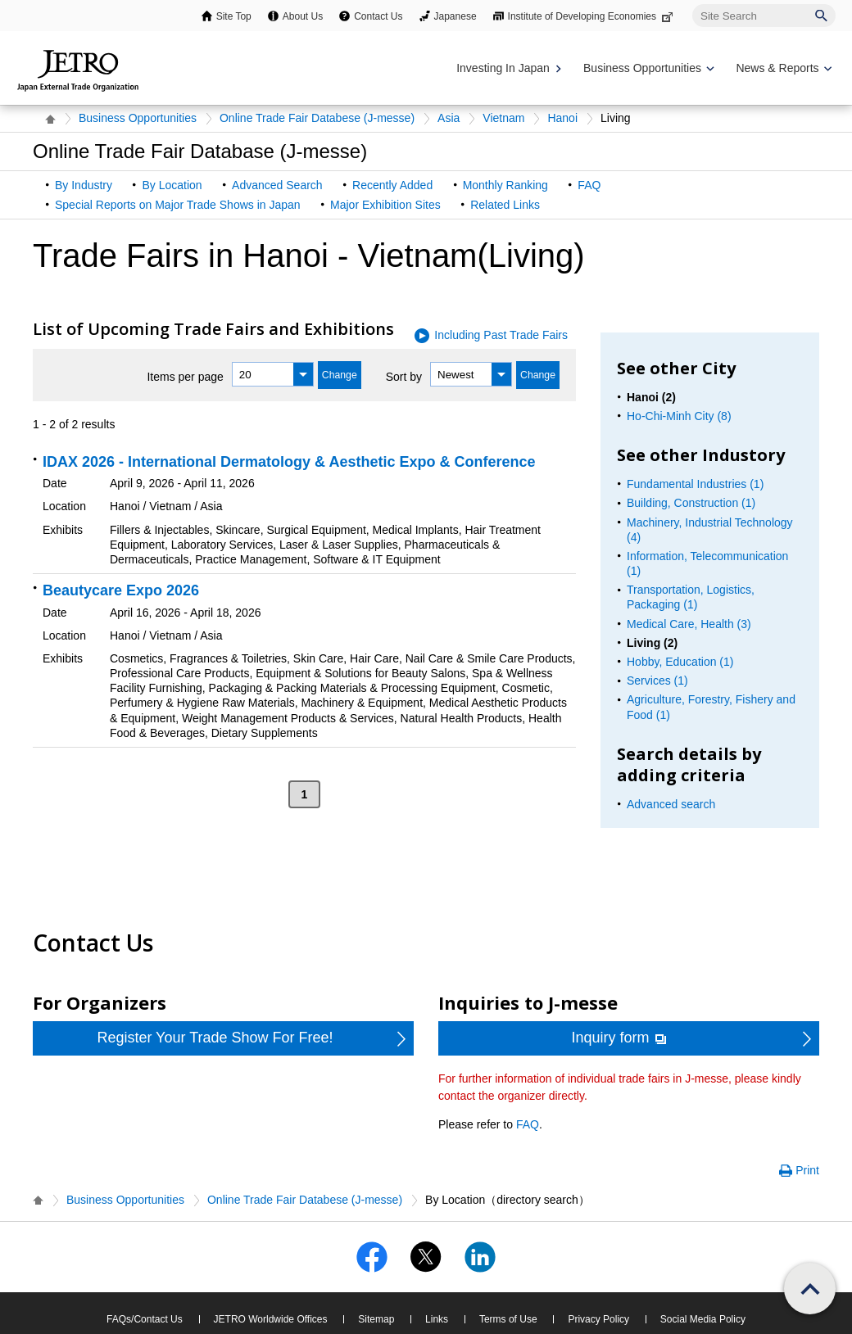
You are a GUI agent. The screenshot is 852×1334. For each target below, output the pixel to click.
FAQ (589, 185)
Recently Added (392, 185)
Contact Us (378, 16)
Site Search (691, 3)
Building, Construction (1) (691, 502)
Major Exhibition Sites (385, 204)
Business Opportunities (138, 117)
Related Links (505, 204)
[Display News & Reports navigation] (782, 68)
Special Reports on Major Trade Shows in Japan (178, 204)
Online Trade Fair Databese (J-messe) (317, 117)
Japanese (455, 16)
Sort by (404, 376)
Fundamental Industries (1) (695, 484)
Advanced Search (277, 185)
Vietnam (503, 117)
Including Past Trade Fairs (501, 334)
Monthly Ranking (505, 185)
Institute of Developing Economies (592, 16)
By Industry (83, 185)
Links (436, 1319)
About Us (303, 16)
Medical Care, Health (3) (689, 624)
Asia (448, 117)
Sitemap (376, 1319)
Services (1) (657, 680)
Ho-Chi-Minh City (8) (679, 416)
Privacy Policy (598, 1319)
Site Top (234, 16)
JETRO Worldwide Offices (271, 1319)
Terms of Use (508, 1319)
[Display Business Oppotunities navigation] (647, 68)
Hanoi (562, 117)
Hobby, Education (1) (680, 661)
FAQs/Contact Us (144, 1319)
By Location (172, 185)
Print (807, 1170)
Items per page (185, 376)
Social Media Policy (703, 1319)
